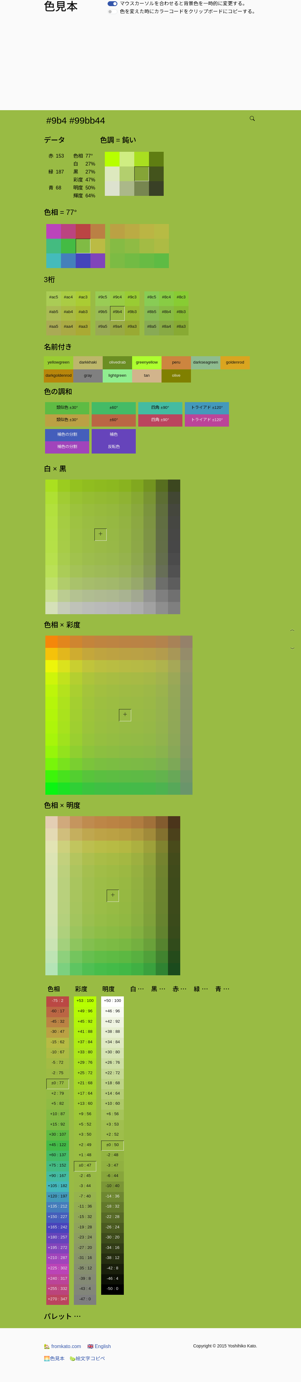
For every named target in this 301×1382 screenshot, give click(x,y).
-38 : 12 (112, 1257)
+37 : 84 (85, 1042)
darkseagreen (205, 362)
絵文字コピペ (87, 1358)
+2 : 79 (57, 1093)
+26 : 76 (112, 1062)
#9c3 (132, 297)
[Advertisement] (152, 64)
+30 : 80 (112, 1052)
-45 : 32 (57, 1021)
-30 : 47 (57, 1031)
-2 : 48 (112, 1154)
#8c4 (166, 297)
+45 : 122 (57, 1144)
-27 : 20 (85, 1247)
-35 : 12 (85, 1268)
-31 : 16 (85, 1257)
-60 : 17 (57, 1011)
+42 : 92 (112, 1021)
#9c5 (102, 297)
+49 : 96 (85, 1011)
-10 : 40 (112, 1185)
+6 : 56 (112, 1113)
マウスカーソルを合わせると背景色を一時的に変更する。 (183, 3)
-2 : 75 (57, 1072)
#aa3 (83, 326)
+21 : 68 (85, 1083)
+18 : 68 (112, 1083)
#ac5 (53, 297)
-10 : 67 (57, 1052)
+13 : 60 (85, 1103)
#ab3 (83, 311)
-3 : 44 (85, 1185)
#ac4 (68, 297)
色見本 (54, 1358)
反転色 (114, 446)
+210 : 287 (57, 1257)
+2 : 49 (85, 1144)
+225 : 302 (57, 1268)
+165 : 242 (57, 1227)
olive (176, 375)
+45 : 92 (85, 1021)
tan (147, 375)
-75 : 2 (57, 1000)
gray (88, 375)
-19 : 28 (85, 1227)
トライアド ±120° (207, 407)
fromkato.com (62, 1346)
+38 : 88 (112, 1031)
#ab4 (68, 311)
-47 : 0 (85, 1299)
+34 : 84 (112, 1042)
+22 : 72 (112, 1072)
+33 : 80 (85, 1052)
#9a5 (102, 326)
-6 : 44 (112, 1175)
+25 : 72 (85, 1072)
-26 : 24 (112, 1227)
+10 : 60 (112, 1103)
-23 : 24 (85, 1237)
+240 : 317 (57, 1278)
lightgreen (118, 375)
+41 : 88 (85, 1031)
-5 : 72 (57, 1062)
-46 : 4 (112, 1278)
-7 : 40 (85, 1196)
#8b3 (181, 311)
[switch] (112, 3)
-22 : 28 (112, 1216)
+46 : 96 (112, 1011)
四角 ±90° (160, 407)
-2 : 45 (85, 1175)
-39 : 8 (85, 1278)
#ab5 (53, 311)
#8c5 (151, 297)
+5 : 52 (85, 1124)
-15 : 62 (57, 1042)
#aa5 (53, 326)
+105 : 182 (57, 1185)
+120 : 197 (57, 1196)
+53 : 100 (84, 1000)
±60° (113, 407)
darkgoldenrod (58, 375)
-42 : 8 (112, 1268)
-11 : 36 (85, 1206)
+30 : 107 (57, 1134)
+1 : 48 (85, 1154)
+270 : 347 (57, 1299)
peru (176, 362)
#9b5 (102, 311)
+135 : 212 (57, 1206)
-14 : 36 (112, 1196)
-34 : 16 (112, 1247)
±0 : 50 (112, 1144)
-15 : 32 (85, 1216)
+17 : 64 (85, 1093)
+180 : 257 (57, 1237)
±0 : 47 (85, 1165)
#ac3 (83, 297)
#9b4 (117, 311)
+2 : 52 (112, 1134)
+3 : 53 (112, 1124)
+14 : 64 (112, 1093)
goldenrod (235, 362)
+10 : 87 (57, 1113)
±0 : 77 (57, 1083)
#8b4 (166, 311)
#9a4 (117, 326)
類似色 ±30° (67, 407)
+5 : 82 (57, 1103)
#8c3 (181, 297)
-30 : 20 (112, 1237)
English (99, 1346)
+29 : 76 (85, 1062)
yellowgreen (58, 362)
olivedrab (117, 362)
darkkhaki (88, 362)
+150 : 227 (57, 1216)
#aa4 (68, 326)
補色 (114, 434)
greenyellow (147, 362)
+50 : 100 (112, 1000)
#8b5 (151, 311)
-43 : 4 (85, 1288)
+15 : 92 (57, 1124)
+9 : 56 (85, 1113)
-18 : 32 (112, 1206)
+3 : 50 (85, 1134)
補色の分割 (67, 434)
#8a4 (166, 326)
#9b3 (132, 311)
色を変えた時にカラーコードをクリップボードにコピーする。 (188, 11)
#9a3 (132, 326)
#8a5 (151, 326)
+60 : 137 (57, 1154)
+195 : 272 (57, 1247)
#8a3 (181, 326)
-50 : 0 (112, 1288)
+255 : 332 (57, 1288)
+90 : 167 (57, 1175)
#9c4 (117, 297)
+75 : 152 (57, 1165)
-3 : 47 (112, 1165)
